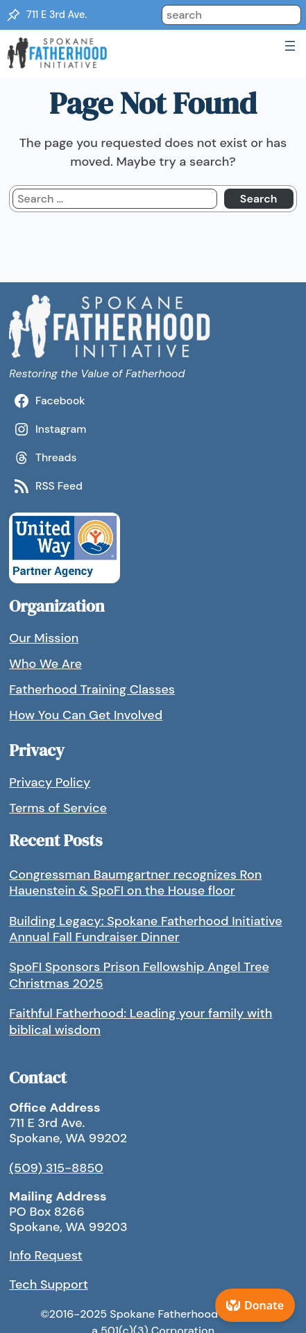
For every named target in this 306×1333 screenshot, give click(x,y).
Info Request (46, 1255)
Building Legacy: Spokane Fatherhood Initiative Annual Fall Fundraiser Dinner (145, 929)
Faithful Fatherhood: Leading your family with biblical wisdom (140, 1021)
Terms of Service (58, 808)
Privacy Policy (49, 782)
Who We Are (45, 663)
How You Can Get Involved (85, 715)
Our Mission (43, 638)
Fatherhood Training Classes (92, 689)
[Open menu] (290, 45)
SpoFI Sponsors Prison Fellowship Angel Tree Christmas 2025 (139, 974)
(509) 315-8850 (56, 1168)
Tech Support (48, 1284)
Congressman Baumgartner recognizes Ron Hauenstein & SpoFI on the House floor (135, 882)
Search (259, 198)
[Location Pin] (13, 15)
